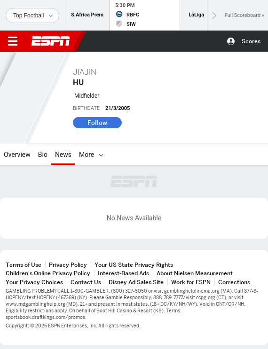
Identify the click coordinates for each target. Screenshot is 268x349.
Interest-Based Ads (123, 273)
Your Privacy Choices (34, 282)
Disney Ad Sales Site (136, 282)
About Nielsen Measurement (195, 273)
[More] (101, 154)
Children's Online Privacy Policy (48, 273)
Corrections (234, 282)
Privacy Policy (68, 264)
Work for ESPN (191, 282)
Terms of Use (23, 264)
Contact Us (86, 282)
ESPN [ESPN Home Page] (51, 41)
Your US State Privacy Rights (134, 264)
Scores (251, 41)
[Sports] (32, 15)
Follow (97, 122)
